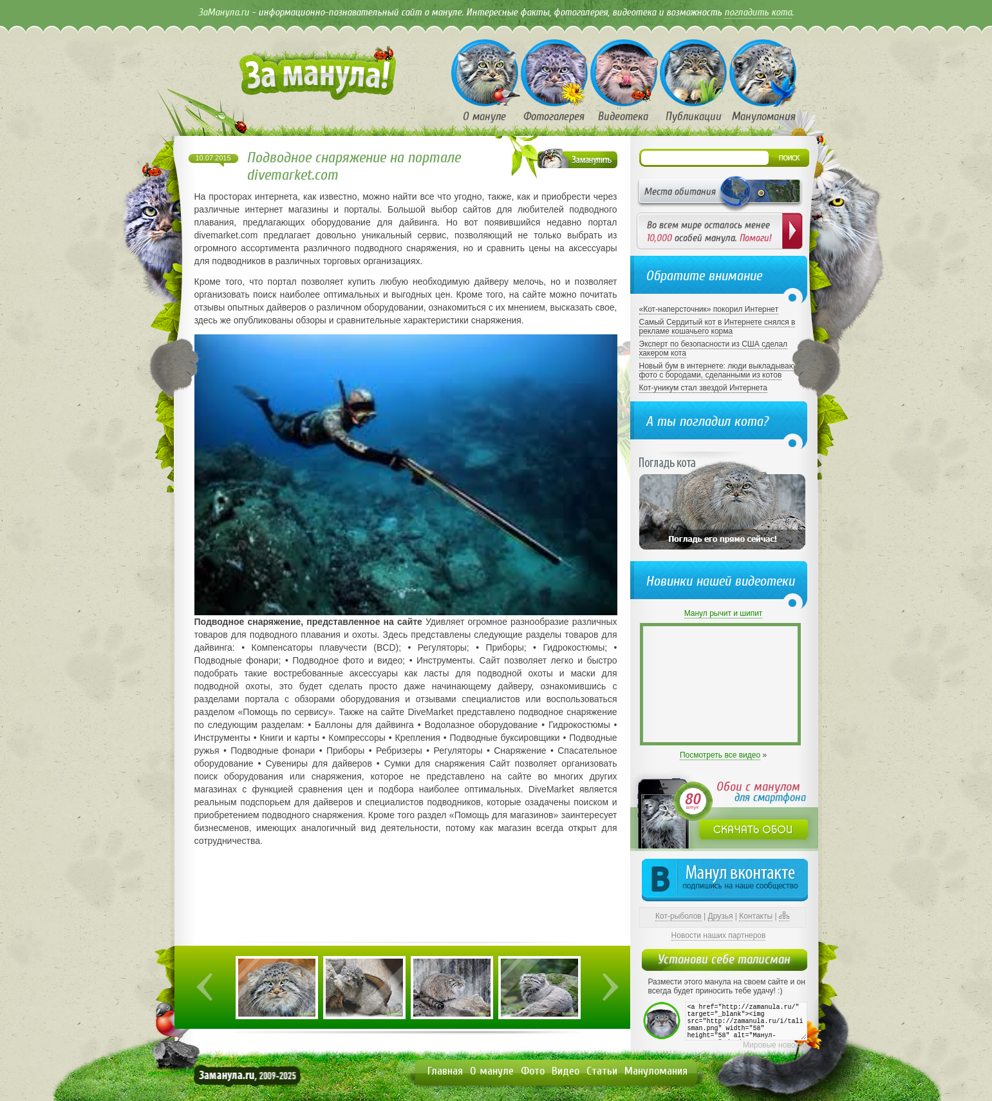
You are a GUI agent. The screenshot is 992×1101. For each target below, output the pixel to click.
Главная (445, 1071)
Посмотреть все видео (720, 755)
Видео (565, 1071)
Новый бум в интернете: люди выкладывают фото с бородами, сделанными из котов (718, 370)
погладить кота (758, 12)
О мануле (492, 1071)
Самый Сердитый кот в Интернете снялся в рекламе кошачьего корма (717, 327)
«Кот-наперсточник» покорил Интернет (709, 309)
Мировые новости (775, 1044)
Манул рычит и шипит (723, 613)
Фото (533, 1071)
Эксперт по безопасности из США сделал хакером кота (713, 349)
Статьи (601, 1071)
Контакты (755, 916)
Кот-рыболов (678, 916)
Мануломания (656, 1071)
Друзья (720, 916)
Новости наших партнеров (718, 935)
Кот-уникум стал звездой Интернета (703, 387)
